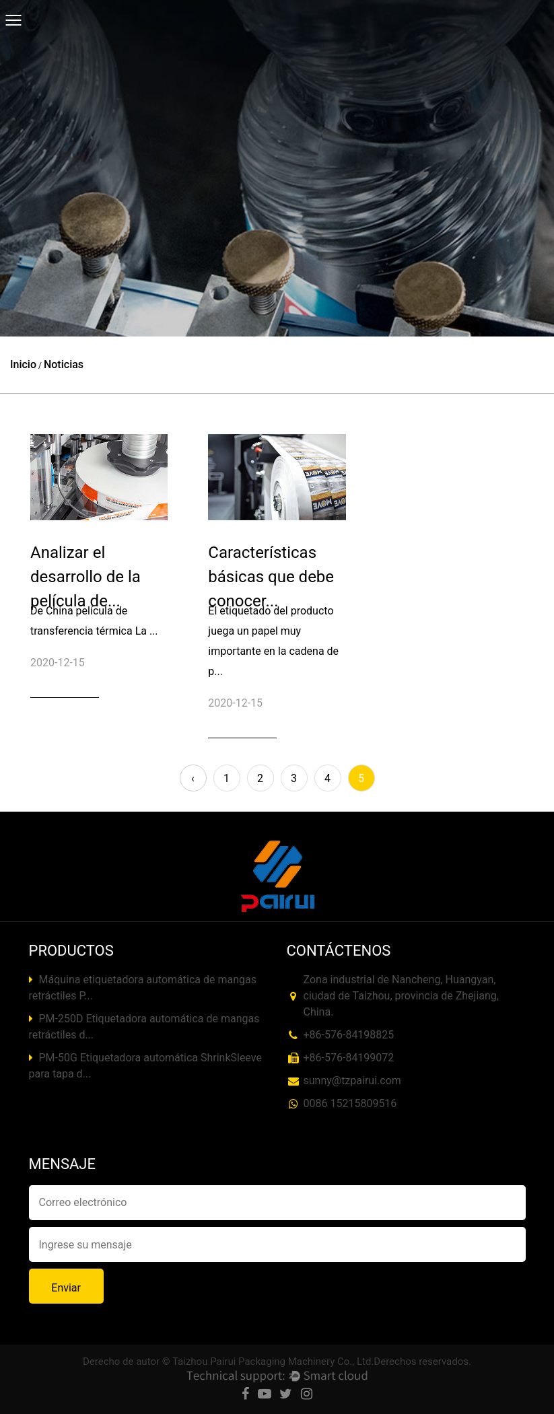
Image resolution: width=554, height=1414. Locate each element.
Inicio (23, 364)
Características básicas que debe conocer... (271, 576)
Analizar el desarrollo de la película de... (85, 576)
